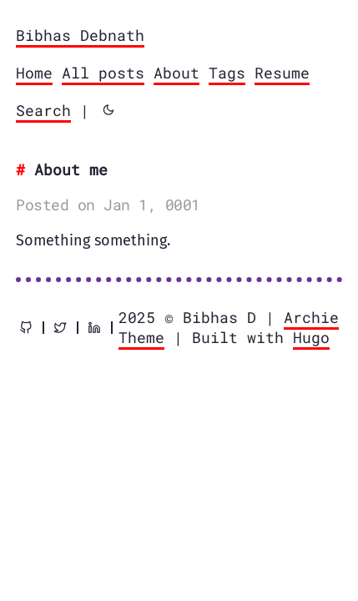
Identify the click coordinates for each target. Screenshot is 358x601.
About (176, 73)
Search (43, 110)
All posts (103, 73)
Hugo (311, 337)
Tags (227, 73)
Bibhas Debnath (80, 35)
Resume (282, 73)
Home (34, 73)
